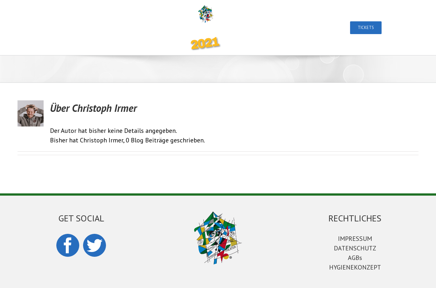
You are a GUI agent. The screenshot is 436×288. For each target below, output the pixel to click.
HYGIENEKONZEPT (355, 267)
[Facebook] (67, 245)
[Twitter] (94, 245)
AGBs (355, 258)
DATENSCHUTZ (355, 248)
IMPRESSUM (355, 238)
